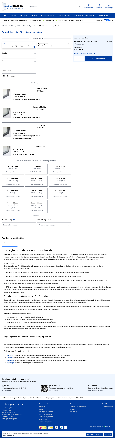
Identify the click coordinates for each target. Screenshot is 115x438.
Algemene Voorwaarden (78, 406)
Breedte (19, 53)
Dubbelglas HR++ (16, 26)
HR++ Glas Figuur (28, 26)
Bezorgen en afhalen (46, 412)
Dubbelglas (23, 15)
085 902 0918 (6, 390)
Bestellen (42, 406)
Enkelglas (34, 15)
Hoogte (19, 61)
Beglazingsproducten (48, 15)
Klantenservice (44, 404)
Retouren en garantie (46, 417)
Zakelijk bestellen (107, 406)
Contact (72, 409)
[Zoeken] (79, 6)
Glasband (10, 358)
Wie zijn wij (73, 412)
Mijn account (43, 419)
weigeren (108, 434)
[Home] (5, 15)
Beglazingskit (11, 363)
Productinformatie (9, 243)
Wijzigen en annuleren (46, 414)
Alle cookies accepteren (94, 434)
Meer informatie (8, 435)
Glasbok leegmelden (45, 422)
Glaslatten (10, 355)
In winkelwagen (98, 58)
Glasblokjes (10, 360)
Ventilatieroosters (64, 15)
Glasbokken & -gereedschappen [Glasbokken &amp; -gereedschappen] (84, 15)
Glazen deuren (103, 15)
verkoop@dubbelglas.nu (95, 390)
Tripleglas (12, 15)
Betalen (41, 409)
